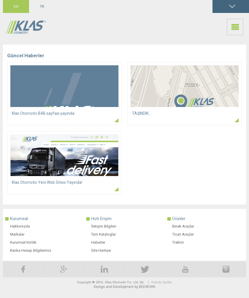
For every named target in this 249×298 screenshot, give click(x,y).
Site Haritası (101, 250)
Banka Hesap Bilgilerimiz (30, 250)
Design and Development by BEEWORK (124, 287)
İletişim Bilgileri (103, 226)
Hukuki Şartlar (161, 282)
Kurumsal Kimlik (23, 242)
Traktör (178, 242)
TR (42, 6)
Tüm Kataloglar (103, 234)
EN (16, 6)
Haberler (98, 242)
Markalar (17, 234)
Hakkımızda (20, 226)
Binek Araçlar (183, 226)
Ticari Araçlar (183, 234)
